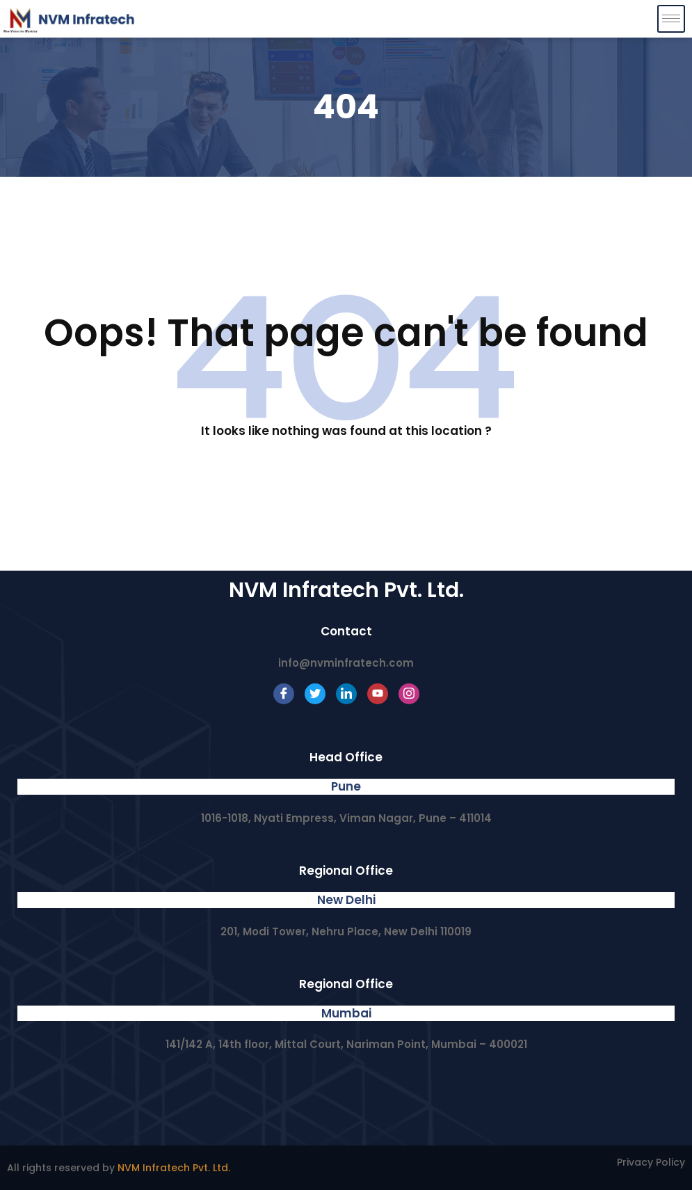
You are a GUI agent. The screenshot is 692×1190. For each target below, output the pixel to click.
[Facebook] (283, 693)
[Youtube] (377, 693)
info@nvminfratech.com (346, 663)
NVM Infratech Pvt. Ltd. (174, 1168)
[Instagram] (409, 693)
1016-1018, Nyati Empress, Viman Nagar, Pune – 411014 (346, 818)
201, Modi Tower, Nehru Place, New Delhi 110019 (346, 931)
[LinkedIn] (346, 693)
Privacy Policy (651, 1162)
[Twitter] (315, 693)
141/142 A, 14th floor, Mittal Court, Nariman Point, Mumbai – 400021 (346, 1044)
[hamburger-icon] (671, 19)
